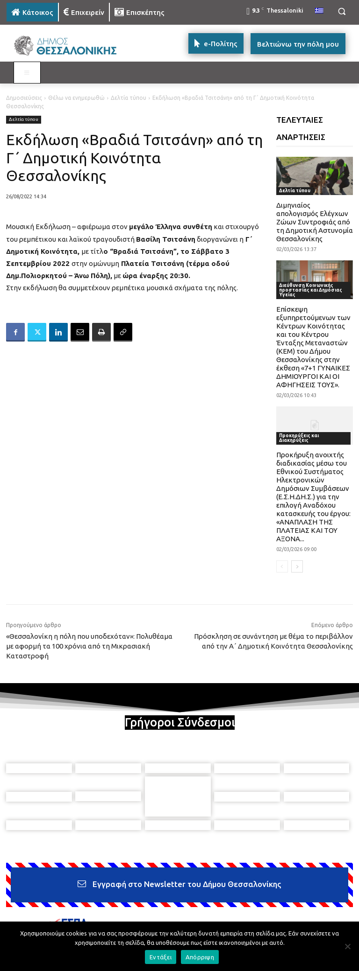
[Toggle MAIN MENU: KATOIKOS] (27, 73)
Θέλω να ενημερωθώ (76, 98)
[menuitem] (319, 11)
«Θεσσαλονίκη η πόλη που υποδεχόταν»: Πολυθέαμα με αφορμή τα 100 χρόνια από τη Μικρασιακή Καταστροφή (89, 646)
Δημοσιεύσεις (24, 98)
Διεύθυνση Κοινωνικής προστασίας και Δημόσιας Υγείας (310, 290)
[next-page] (297, 566)
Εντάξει (161, 957)
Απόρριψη (200, 957)
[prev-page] (282, 566)
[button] (341, 11)
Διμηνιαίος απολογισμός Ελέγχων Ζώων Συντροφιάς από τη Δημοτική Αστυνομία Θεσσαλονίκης (314, 222)
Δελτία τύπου (128, 98)
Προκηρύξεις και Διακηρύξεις (299, 438)
